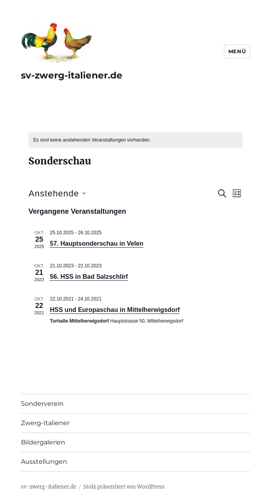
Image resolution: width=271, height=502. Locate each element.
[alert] (135, 140)
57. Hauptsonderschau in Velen (96, 243)
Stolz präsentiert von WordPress (124, 486)
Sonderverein (42, 403)
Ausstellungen (44, 461)
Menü (237, 51)
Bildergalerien (43, 442)
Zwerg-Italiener (45, 423)
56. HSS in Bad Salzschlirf (89, 276)
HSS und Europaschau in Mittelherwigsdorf (115, 309)
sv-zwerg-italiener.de (71, 75)
